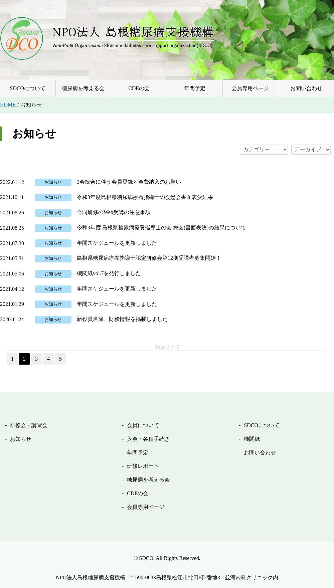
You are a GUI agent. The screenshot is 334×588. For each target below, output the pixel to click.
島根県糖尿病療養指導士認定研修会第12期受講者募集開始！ (149, 258)
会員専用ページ (250, 88)
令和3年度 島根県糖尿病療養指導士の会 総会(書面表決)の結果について (161, 227)
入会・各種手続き (148, 439)
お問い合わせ (306, 88)
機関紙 (252, 439)
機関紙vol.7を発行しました (109, 273)
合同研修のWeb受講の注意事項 (114, 212)
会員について (143, 425)
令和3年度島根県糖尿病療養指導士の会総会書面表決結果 (145, 197)
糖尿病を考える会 (83, 88)
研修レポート (143, 466)
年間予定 (194, 88)
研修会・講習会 (28, 425)
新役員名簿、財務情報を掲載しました (122, 319)
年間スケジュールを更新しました (117, 243)
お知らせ (53, 182)
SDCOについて (27, 88)
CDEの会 (139, 88)
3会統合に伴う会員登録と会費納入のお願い (129, 182)
